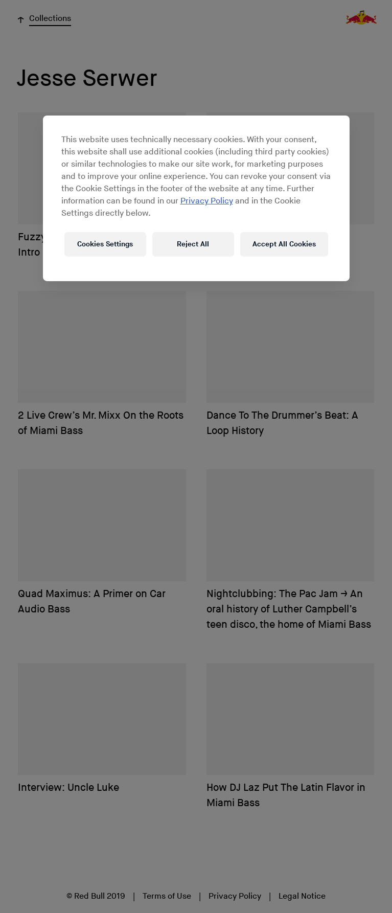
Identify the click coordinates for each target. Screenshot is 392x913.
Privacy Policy (206, 201)
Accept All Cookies (284, 244)
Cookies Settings (105, 244)
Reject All (193, 244)
